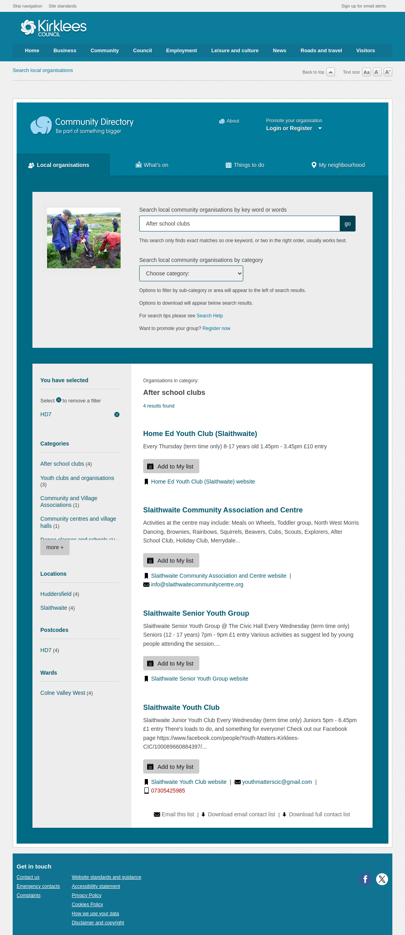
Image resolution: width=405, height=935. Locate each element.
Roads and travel (321, 50)
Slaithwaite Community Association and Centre (223, 510)
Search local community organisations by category (201, 260)
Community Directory (82, 125)
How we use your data (95, 913)
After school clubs (62, 464)
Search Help (210, 316)
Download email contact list (241, 814)
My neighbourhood (342, 165)
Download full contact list (319, 814)
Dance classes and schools (74, 540)
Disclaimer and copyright (98, 923)
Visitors (365, 50)
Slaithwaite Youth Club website (189, 782)
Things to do (249, 165)
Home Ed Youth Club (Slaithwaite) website (203, 481)
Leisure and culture (235, 50)
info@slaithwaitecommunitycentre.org (197, 584)
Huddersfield (56, 594)
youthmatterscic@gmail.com (277, 782)
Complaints (28, 895)
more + (55, 547)
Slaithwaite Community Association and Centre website (218, 576)
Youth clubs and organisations (77, 478)
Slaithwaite (53, 608)
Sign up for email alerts (363, 6)
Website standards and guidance (106, 877)
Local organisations (63, 165)
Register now (216, 328)
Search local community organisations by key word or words (213, 210)
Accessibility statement (96, 886)
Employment (181, 50)
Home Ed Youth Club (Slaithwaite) (200, 434)
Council (142, 50)
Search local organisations (43, 70)
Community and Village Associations (68, 501)
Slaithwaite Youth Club (181, 707)
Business (64, 50)
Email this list (178, 814)
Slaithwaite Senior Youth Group (196, 613)
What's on (156, 165)
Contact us (28, 877)
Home (32, 50)
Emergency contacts (38, 886)
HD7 (45, 414)
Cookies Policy (87, 904)
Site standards (63, 6)
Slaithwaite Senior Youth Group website (199, 678)
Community (105, 50)
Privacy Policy (86, 895)
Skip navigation (27, 6)
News (279, 50)
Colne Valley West (62, 693)
